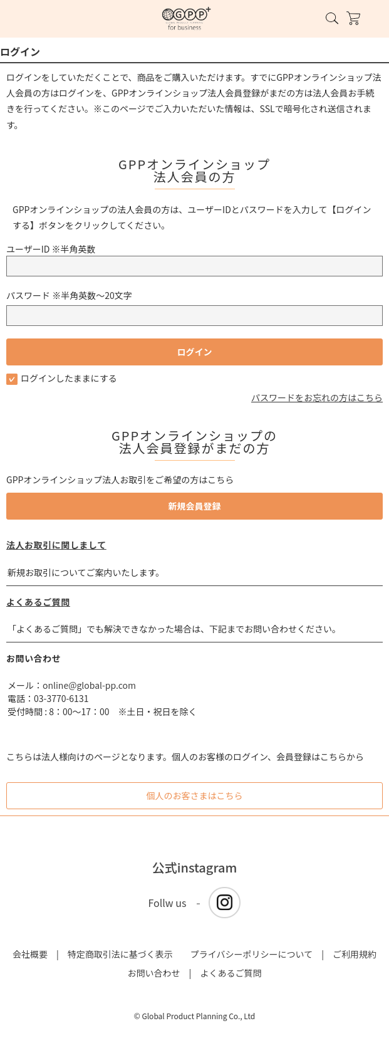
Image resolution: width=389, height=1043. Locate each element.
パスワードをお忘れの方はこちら (317, 397)
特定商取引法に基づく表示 (120, 954)
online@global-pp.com (89, 685)
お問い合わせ (154, 973)
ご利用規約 (354, 954)
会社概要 (30, 954)
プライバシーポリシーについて (251, 954)
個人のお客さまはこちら (195, 795)
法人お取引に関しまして (56, 544)
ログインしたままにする (61, 378)
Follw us (167, 902)
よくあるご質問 (38, 601)
